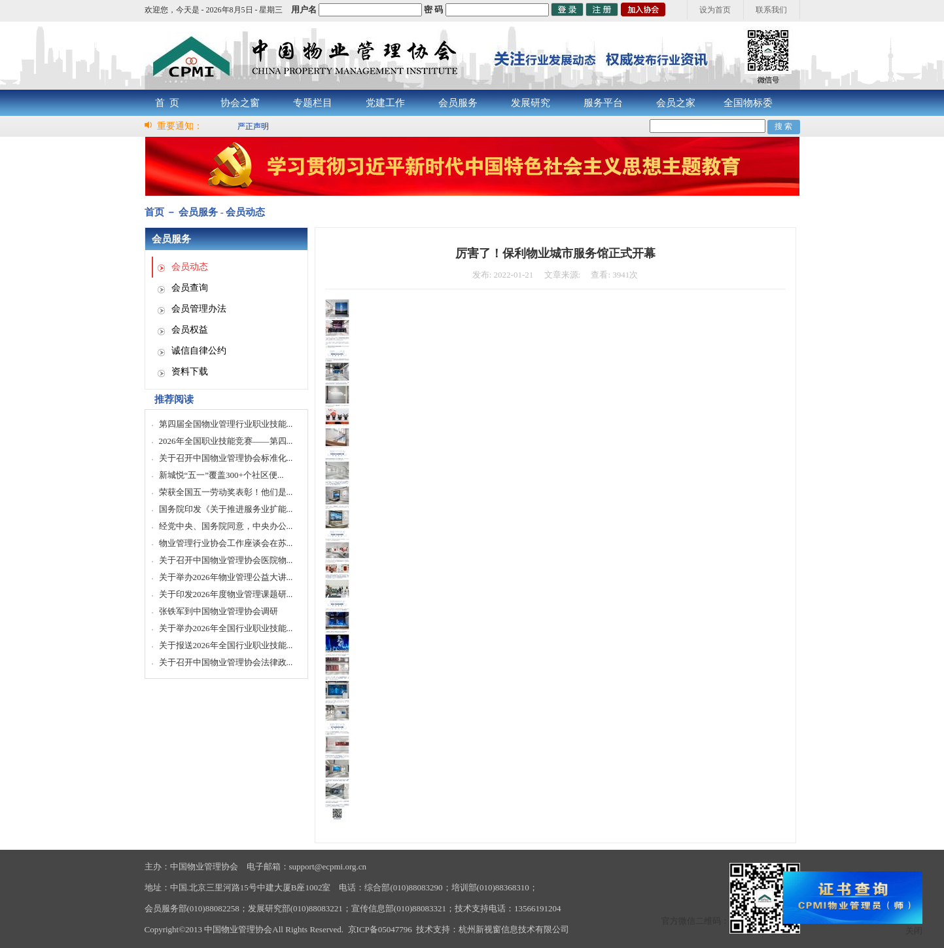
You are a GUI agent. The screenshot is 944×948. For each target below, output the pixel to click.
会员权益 (189, 330)
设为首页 (715, 9)
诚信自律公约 (198, 351)
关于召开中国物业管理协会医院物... (226, 560)
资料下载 (189, 371)
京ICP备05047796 (380, 929)
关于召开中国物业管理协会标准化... (226, 458)
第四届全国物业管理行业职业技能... (226, 424)
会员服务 (458, 103)
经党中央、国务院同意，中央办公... (226, 526)
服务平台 (603, 103)
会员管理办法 (198, 309)
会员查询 (189, 288)
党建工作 (385, 103)
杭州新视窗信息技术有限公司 (514, 929)
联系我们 (771, 9)
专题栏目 (312, 103)
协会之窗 (240, 103)
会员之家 (675, 103)
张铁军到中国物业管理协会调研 (218, 611)
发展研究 (530, 103)
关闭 (913, 931)
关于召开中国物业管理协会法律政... (226, 662)
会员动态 (189, 267)
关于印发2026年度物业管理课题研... (226, 594)
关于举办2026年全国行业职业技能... (226, 628)
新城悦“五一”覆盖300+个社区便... (221, 475)
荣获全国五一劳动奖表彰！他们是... (226, 492)
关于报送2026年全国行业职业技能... (226, 645)
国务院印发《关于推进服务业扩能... (226, 509)
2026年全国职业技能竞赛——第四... (226, 441)
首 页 (167, 103)
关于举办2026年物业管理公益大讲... (226, 577)
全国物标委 (748, 103)
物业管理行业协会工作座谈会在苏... (226, 543)
